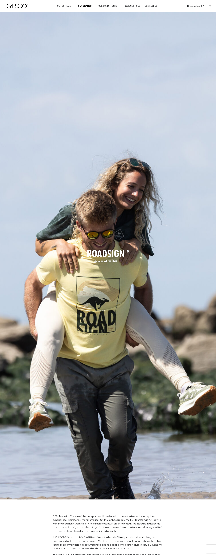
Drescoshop (193, 6)
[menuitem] (65, 6)
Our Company (65, 6)
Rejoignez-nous (132, 6)
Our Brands (86, 6)
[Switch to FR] (209, 6)
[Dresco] (16, 6)
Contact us (151, 6)
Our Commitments (108, 6)
